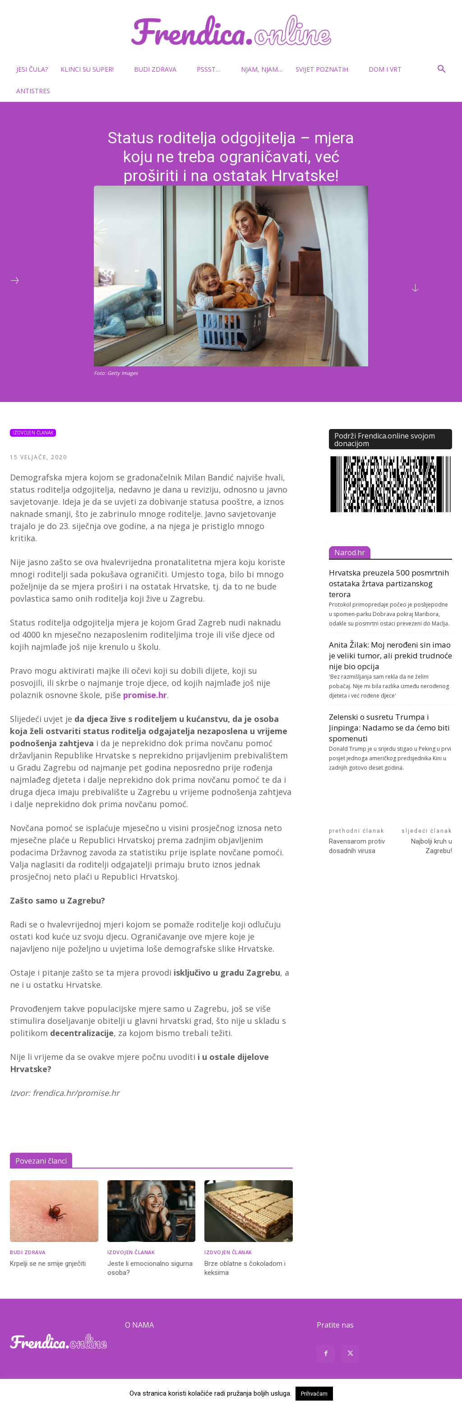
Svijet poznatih (326, 69)
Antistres (33, 91)
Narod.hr (349, 552)
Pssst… (212, 69)
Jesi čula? (32, 69)
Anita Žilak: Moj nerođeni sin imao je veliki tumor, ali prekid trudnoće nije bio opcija (390, 655)
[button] (441, 70)
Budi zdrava (159, 69)
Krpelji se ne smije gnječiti (48, 1264)
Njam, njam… (262, 69)
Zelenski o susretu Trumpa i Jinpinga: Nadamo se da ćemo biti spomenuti (389, 728)
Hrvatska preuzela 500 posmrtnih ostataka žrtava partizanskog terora (389, 583)
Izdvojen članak (33, 433)
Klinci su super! (90, 69)
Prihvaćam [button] (314, 1393)
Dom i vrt (389, 69)
